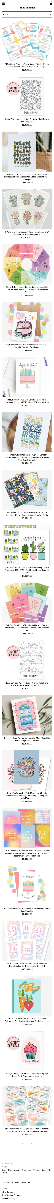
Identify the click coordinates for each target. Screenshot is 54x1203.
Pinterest (16, 1182)
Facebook (6, 1182)
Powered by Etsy (8, 1198)
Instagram (26, 1182)
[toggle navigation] (3, 3)
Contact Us (46, 1170)
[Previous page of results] (22, 1144)
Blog (10, 1170)
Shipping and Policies (31, 1170)
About (17, 1170)
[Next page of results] (31, 1144)
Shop (4, 1170)
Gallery (4, 1173)
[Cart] (51, 4)
